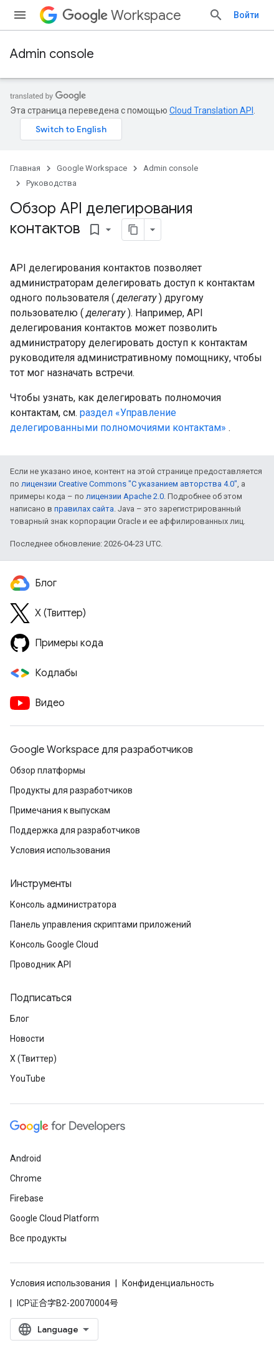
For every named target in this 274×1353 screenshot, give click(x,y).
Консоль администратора (63, 904)
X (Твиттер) (33, 1059)
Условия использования (60, 850)
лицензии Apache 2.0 (125, 496)
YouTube (27, 1079)
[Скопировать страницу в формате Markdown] (133, 229)
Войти (246, 15)
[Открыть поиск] (216, 14)
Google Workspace (92, 168)
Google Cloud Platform (54, 1218)
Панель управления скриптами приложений (100, 924)
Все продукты (38, 1238)
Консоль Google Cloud (54, 944)
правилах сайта (84, 508)
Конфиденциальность (168, 1283)
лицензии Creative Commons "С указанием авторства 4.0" (129, 483)
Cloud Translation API (211, 110)
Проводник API (40, 964)
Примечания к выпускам (60, 810)
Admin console (52, 54)
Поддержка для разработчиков (75, 830)
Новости (27, 1039)
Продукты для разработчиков (71, 790)
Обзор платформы (47, 770)
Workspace (121, 15)
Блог (19, 1019)
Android (25, 1158)
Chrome (26, 1178)
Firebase (27, 1198)
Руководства (51, 183)
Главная (25, 168)
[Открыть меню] (19, 15)
